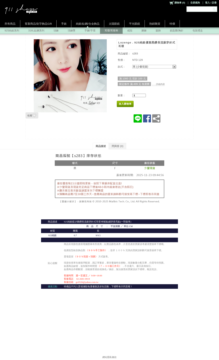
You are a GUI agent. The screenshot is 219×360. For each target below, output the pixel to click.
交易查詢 (195, 2)
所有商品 (10, 23)
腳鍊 (144, 30)
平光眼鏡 (134, 23)
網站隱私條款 (109, 357)
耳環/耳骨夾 (111, 30)
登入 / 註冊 (211, 2)
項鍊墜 (71, 30)
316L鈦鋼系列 (36, 30)
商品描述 (101, 146)
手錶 (64, 23)
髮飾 (158, 30)
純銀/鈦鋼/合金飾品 (87, 23)
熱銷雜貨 (154, 23)
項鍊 (56, 30)
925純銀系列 (12, 30)
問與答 (117, 146)
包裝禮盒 (198, 30)
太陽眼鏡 (114, 23)
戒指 (129, 30)
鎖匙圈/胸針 (176, 30)
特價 (172, 23)
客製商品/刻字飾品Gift (38, 23)
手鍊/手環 (89, 30)
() (177, 2)
